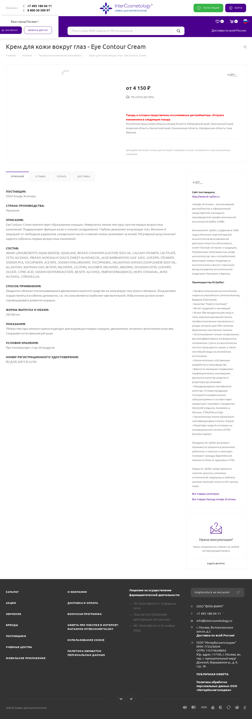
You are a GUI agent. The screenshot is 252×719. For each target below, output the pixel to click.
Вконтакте (121, 699)
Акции (11, 603)
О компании (77, 591)
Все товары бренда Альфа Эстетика (214, 499)
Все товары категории (205, 493)
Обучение (13, 614)
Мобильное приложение (26, 658)
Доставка (84, 176)
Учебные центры (19, 647)
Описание (17, 176)
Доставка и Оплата (83, 603)
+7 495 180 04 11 (39, 6)
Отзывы (40, 176)
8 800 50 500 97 (38, 10)
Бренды (12, 625)
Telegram (131, 699)
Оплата (61, 176)
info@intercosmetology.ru (214, 620)
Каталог (12, 591)
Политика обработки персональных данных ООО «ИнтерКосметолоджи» (216, 686)
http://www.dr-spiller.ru (206, 196)
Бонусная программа (85, 614)
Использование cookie (86, 640)
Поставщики (16, 636)
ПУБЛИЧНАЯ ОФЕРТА (212, 674)
